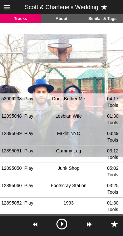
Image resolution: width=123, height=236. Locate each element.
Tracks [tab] (20, 18)
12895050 (11, 168)
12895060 (11, 185)
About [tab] (61, 18)
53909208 (11, 98)
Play (28, 98)
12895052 (11, 203)
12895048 (11, 116)
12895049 (11, 133)
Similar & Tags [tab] (103, 18)
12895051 (11, 150)
